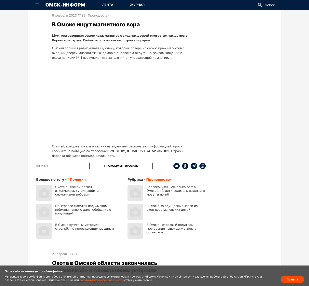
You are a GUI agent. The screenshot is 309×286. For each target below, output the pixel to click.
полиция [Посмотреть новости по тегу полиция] (78, 179)
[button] (37, 5)
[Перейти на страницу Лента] (108, 5)
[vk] (176, 166)
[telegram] (192, 166)
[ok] (184, 166)
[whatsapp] (201, 166)
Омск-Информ (65, 5)
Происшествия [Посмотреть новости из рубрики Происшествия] (99, 15)
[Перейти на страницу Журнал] (137, 5)
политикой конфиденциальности (101, 280)
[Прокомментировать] (121, 166)
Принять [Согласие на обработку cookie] (293, 279)
